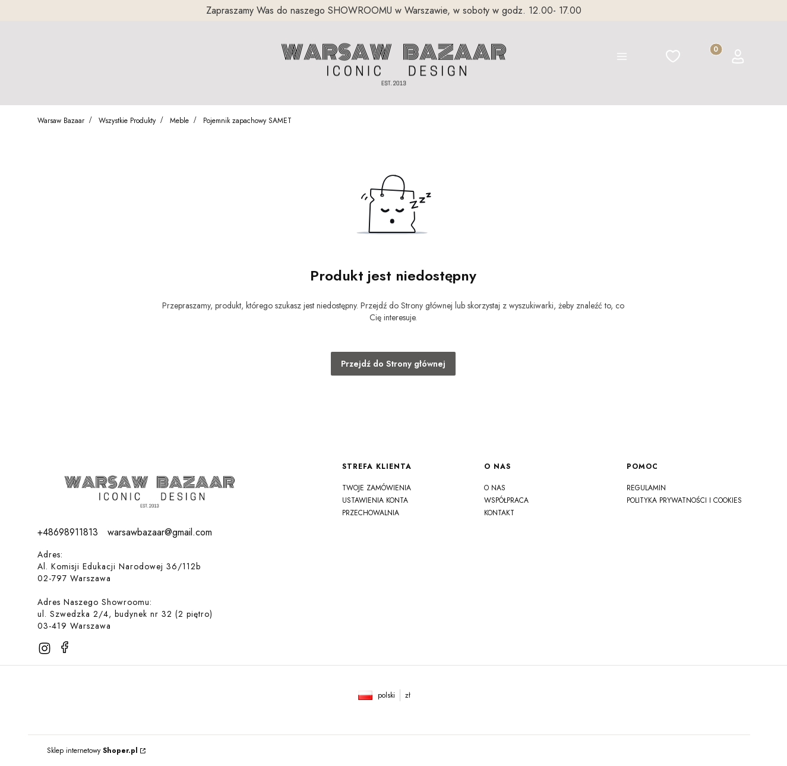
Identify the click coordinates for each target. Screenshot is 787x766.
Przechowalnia (370, 512)
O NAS (494, 488)
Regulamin (646, 488)
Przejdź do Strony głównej (393, 364)
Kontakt (499, 512)
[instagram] (44, 648)
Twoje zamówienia (376, 488)
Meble (179, 120)
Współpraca (506, 500)
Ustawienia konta (375, 500)
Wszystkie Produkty (127, 120)
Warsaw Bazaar (60, 120)
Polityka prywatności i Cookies (684, 500)
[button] (622, 58)
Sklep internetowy (92, 750)
